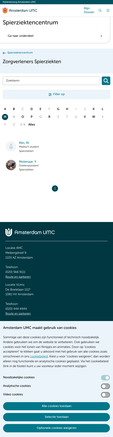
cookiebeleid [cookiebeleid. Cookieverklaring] (39, 356)
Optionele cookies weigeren (56, 428)
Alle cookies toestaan (56, 406)
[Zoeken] (106, 81)
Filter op (59, 94)
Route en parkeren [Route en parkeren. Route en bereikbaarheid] (18, 277)
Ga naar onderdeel (20, 36)
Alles (31, 124)
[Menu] (108, 10)
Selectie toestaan (56, 417)
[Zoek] (100, 10)
